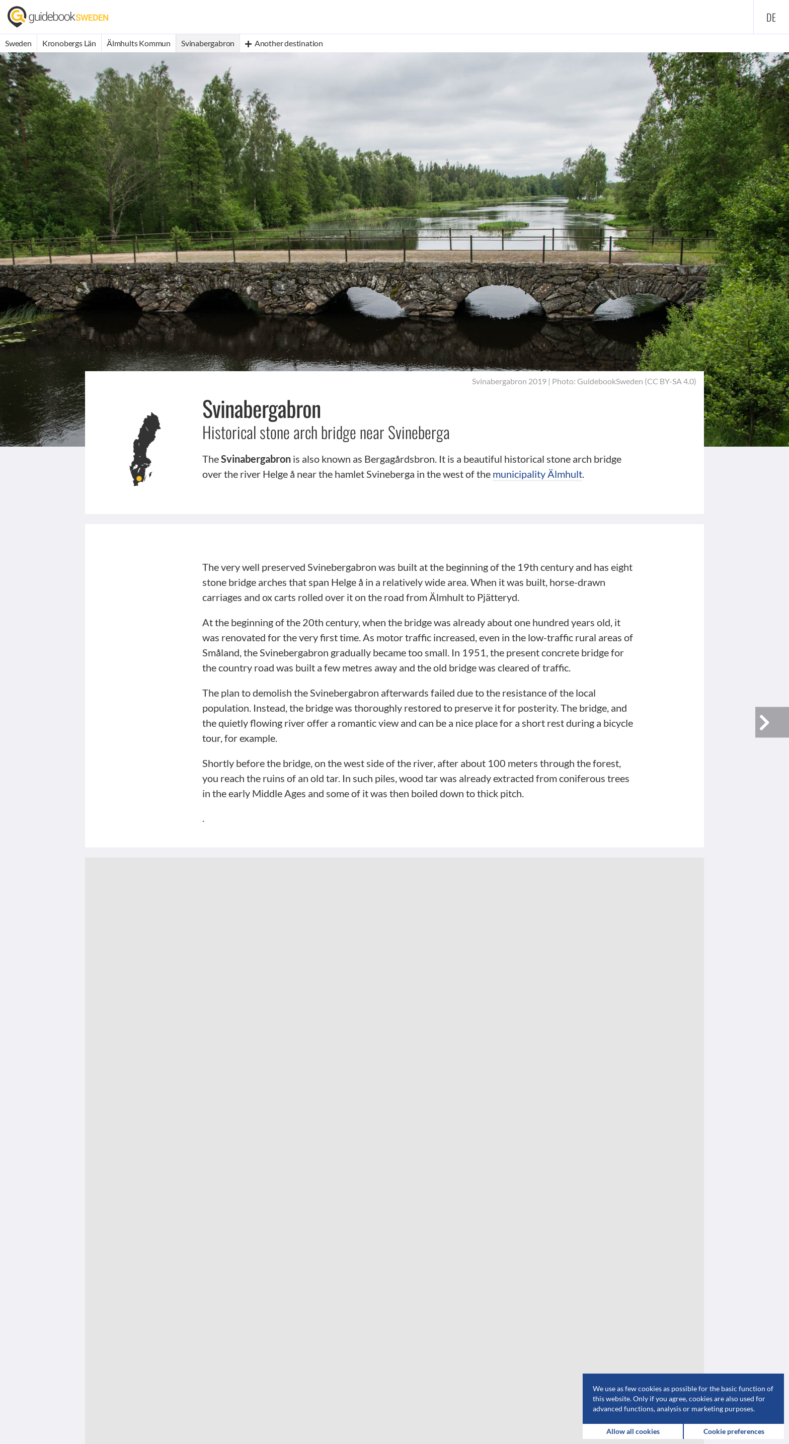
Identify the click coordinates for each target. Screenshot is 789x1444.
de (771, 17)
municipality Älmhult (537, 474)
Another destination (284, 43)
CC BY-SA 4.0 (670, 381)
